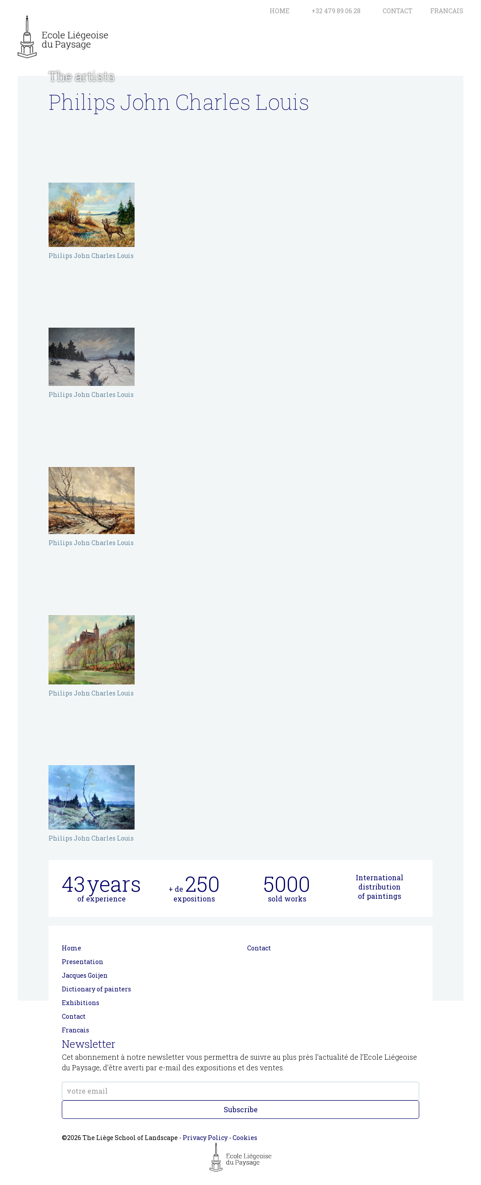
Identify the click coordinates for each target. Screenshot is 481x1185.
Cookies (245, 1137)
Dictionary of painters (96, 989)
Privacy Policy (205, 1137)
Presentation (82, 961)
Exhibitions (80, 1002)
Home (71, 948)
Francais (75, 1030)
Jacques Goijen (85, 975)
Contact (74, 1016)
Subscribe (241, 1109)
